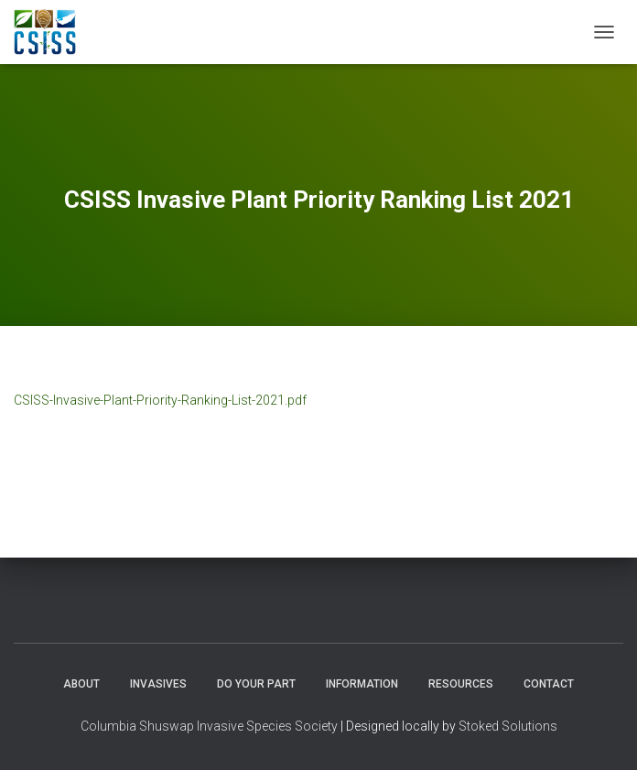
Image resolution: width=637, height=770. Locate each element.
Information (362, 684)
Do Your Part (256, 684)
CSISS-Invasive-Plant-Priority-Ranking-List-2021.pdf (160, 400)
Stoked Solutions (508, 726)
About (81, 684)
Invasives (158, 684)
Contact (549, 684)
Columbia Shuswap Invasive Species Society (209, 726)
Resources (460, 684)
